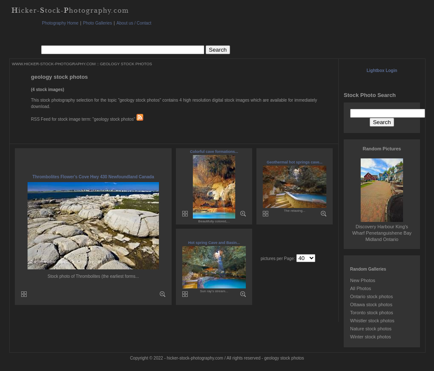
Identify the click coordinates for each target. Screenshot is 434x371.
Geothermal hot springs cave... (295, 162)
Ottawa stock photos (371, 304)
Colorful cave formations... (214, 152)
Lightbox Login (382, 70)
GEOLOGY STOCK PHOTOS (126, 64)
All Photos (360, 288)
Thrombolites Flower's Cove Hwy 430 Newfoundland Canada (93, 176)
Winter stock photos (370, 336)
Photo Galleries (97, 23)
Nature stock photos (371, 328)
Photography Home (60, 23)
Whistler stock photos (372, 320)
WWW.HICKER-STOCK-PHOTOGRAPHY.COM (53, 64)
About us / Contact (134, 23)
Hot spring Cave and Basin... (214, 243)
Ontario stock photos (371, 296)
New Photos (362, 280)
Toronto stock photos (371, 312)
